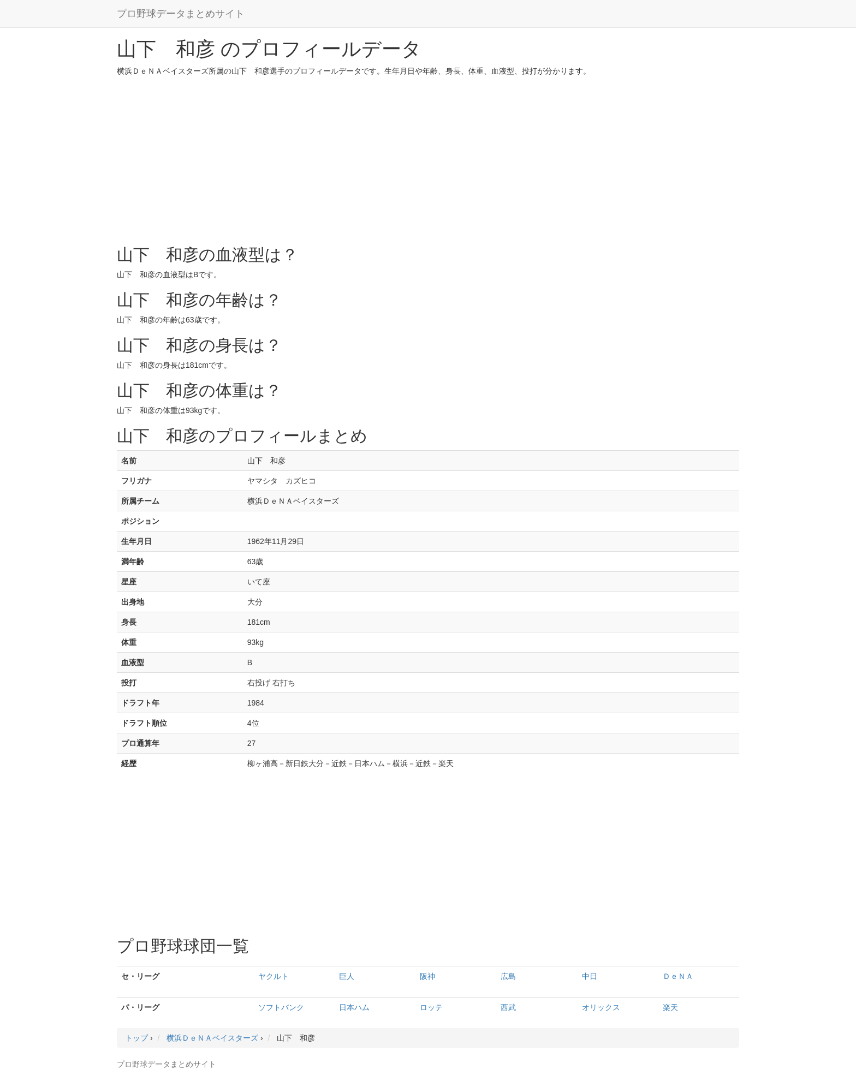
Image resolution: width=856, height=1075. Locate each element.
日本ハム (354, 1007)
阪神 (427, 976)
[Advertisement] (428, 158)
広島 (508, 976)
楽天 (670, 1007)
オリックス (601, 1007)
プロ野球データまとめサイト (181, 13)
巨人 (346, 976)
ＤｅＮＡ (678, 976)
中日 (589, 976)
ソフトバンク (281, 1007)
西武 (508, 1007)
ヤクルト (273, 976)
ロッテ (431, 1007)
